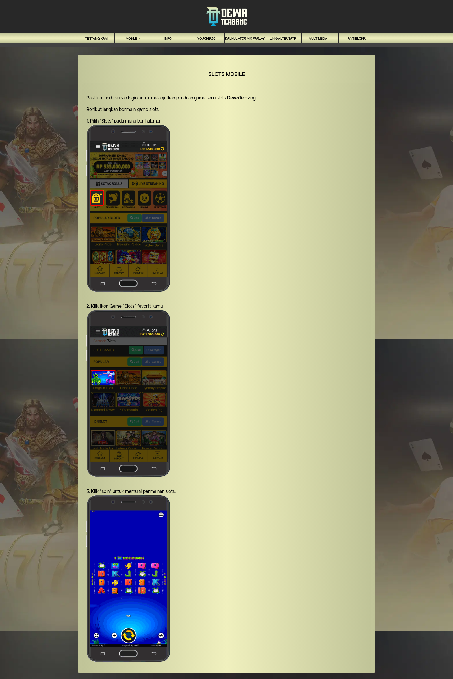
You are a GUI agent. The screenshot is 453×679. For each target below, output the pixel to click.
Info (168, 39)
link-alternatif (283, 39)
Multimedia (318, 39)
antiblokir (357, 39)
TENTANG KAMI (96, 39)
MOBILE (132, 39)
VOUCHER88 (206, 39)
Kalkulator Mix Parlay (245, 39)
